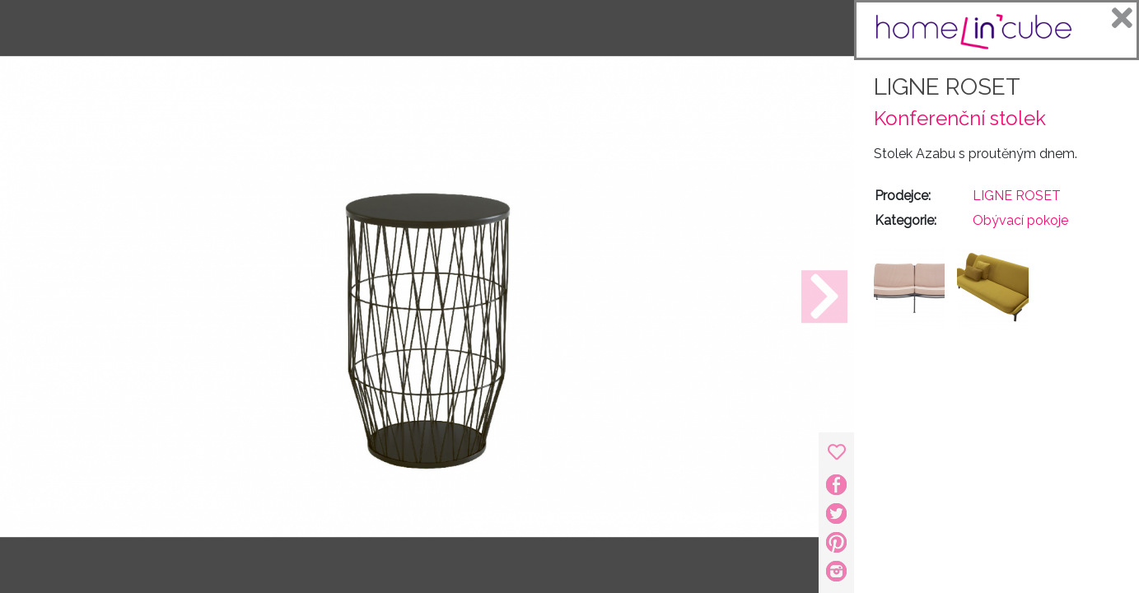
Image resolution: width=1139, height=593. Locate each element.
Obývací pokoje (1020, 220)
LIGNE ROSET (947, 86)
